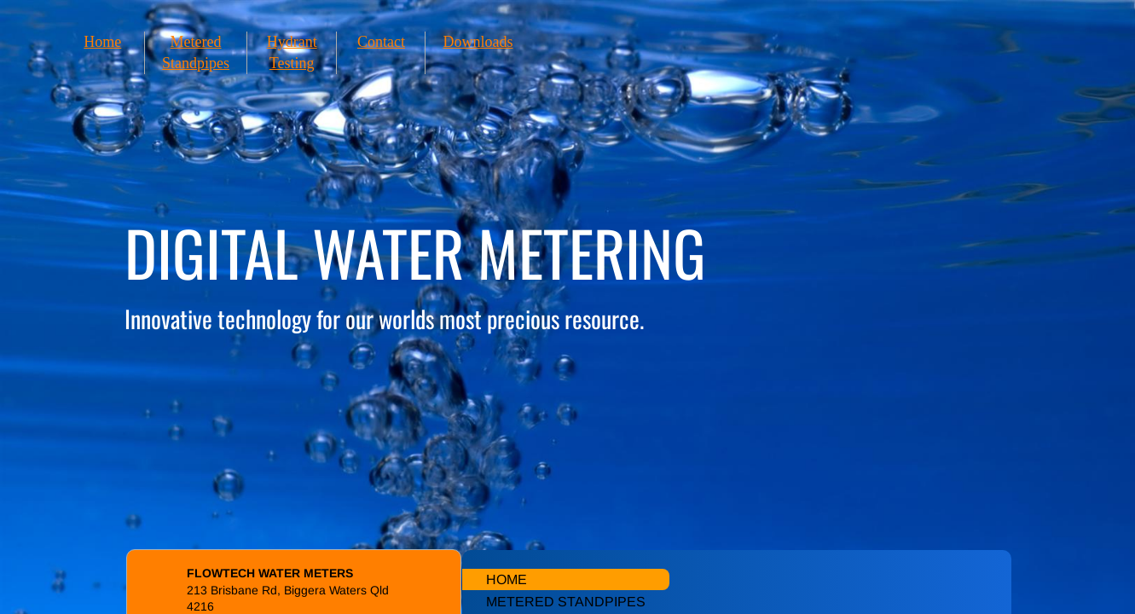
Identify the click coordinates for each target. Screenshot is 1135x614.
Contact (381, 41)
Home (102, 41)
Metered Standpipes (566, 601)
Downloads (477, 41)
